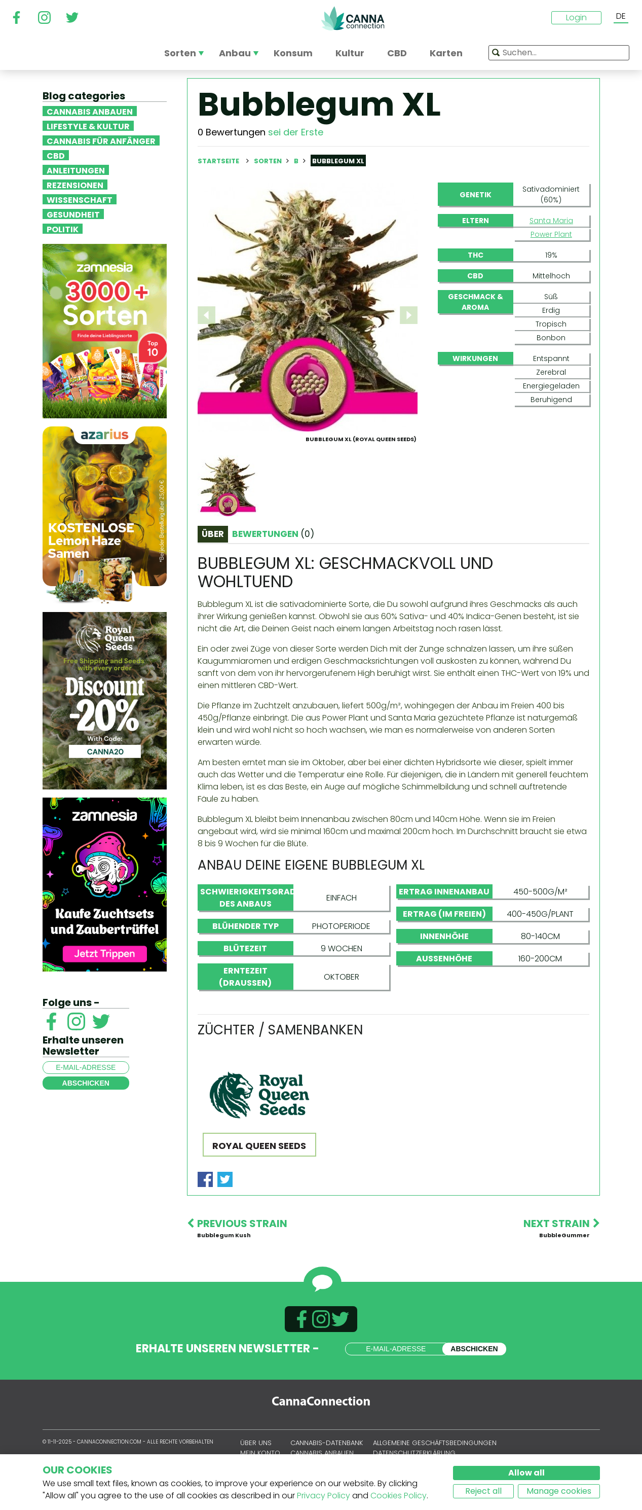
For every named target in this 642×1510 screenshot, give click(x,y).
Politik (63, 229)
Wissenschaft (79, 199)
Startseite (218, 161)
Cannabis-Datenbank (326, 1443)
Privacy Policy (323, 1495)
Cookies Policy (398, 1495)
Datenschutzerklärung (414, 1453)
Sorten (268, 161)
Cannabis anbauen (90, 111)
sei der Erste (295, 132)
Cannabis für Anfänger (101, 140)
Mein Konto (260, 1453)
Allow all (526, 1473)
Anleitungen (76, 170)
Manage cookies (558, 1491)
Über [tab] (213, 534)
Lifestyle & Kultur (88, 126)
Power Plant (551, 234)
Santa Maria (551, 220)
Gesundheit (73, 214)
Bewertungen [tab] (273, 534)
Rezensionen (75, 184)
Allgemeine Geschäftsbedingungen (435, 1443)
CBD (56, 155)
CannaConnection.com (352, 18)
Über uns (256, 1443)
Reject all (483, 1491)
